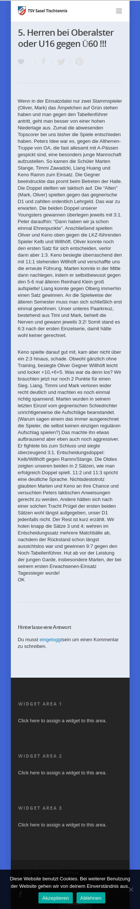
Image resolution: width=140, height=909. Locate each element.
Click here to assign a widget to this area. (62, 720)
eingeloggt (51, 639)
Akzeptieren (55, 898)
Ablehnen (91, 898)
